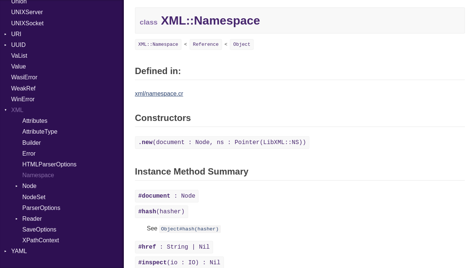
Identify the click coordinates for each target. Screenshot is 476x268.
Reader (32, 219)
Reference (206, 44)
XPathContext (40, 240)
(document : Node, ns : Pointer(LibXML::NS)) (222, 142)
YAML (19, 251)
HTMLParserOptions (49, 164)
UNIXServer (27, 12)
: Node (167, 196)
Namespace (38, 175)
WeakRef (23, 88)
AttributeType (39, 131)
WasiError (24, 77)
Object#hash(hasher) (190, 229)
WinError (23, 99)
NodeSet (33, 197)
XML (17, 110)
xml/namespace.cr (159, 93)
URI (16, 34)
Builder (31, 143)
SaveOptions (39, 229)
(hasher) (161, 211)
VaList (19, 55)
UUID (18, 45)
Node (29, 186)
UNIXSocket (27, 23)
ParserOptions (41, 208)
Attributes (35, 121)
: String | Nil (174, 247)
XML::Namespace (158, 44)
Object (241, 44)
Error (29, 153)
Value (18, 66)
